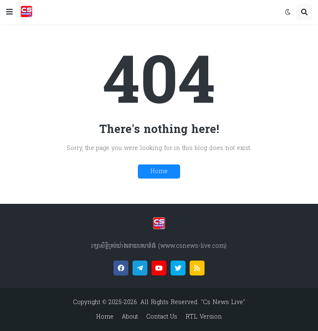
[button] (9, 12)
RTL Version (204, 317)
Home (159, 171)
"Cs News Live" (222, 302)
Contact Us (161, 317)
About (130, 317)
